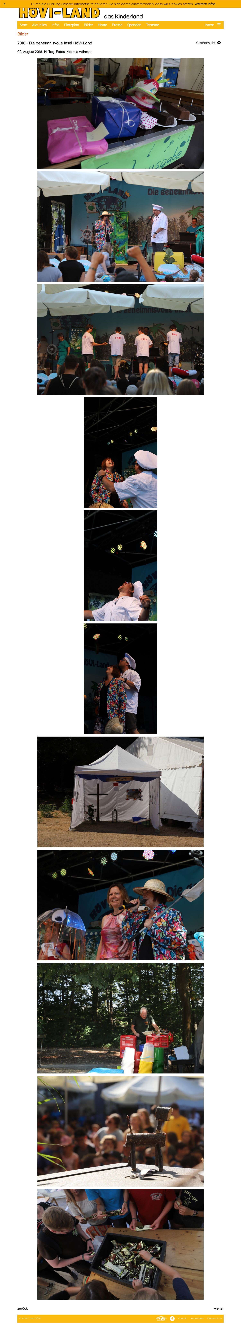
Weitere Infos (204, 4)
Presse (117, 25)
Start (23, 25)
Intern (209, 25)
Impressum (197, 1318)
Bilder (88, 25)
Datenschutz (214, 1318)
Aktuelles (39, 25)
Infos (55, 25)
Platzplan (71, 25)
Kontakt (182, 1318)
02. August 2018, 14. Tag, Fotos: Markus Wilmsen (54, 52)
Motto (102, 25)
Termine (152, 25)
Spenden (134, 25)
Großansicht (208, 43)
